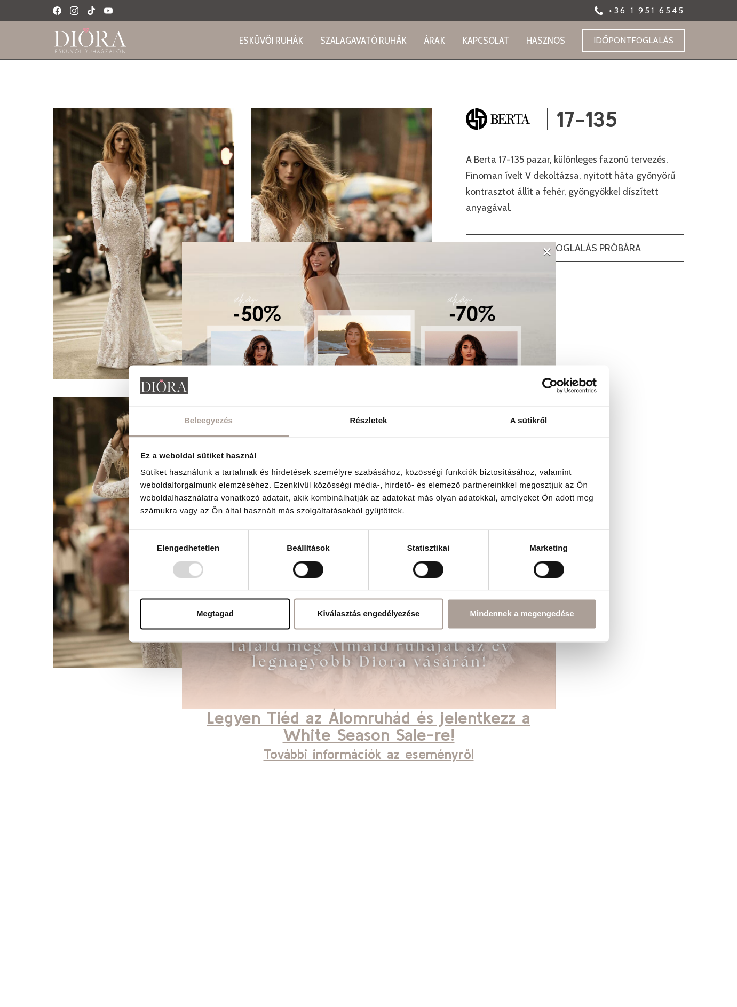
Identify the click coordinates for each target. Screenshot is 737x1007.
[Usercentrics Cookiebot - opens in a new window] (550, 385)
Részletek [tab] (368, 420)
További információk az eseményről (369, 754)
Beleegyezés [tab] (208, 420)
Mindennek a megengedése (522, 614)
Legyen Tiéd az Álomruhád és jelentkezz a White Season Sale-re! (368, 726)
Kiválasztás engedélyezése (369, 614)
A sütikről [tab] (529, 420)
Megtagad (215, 614)
